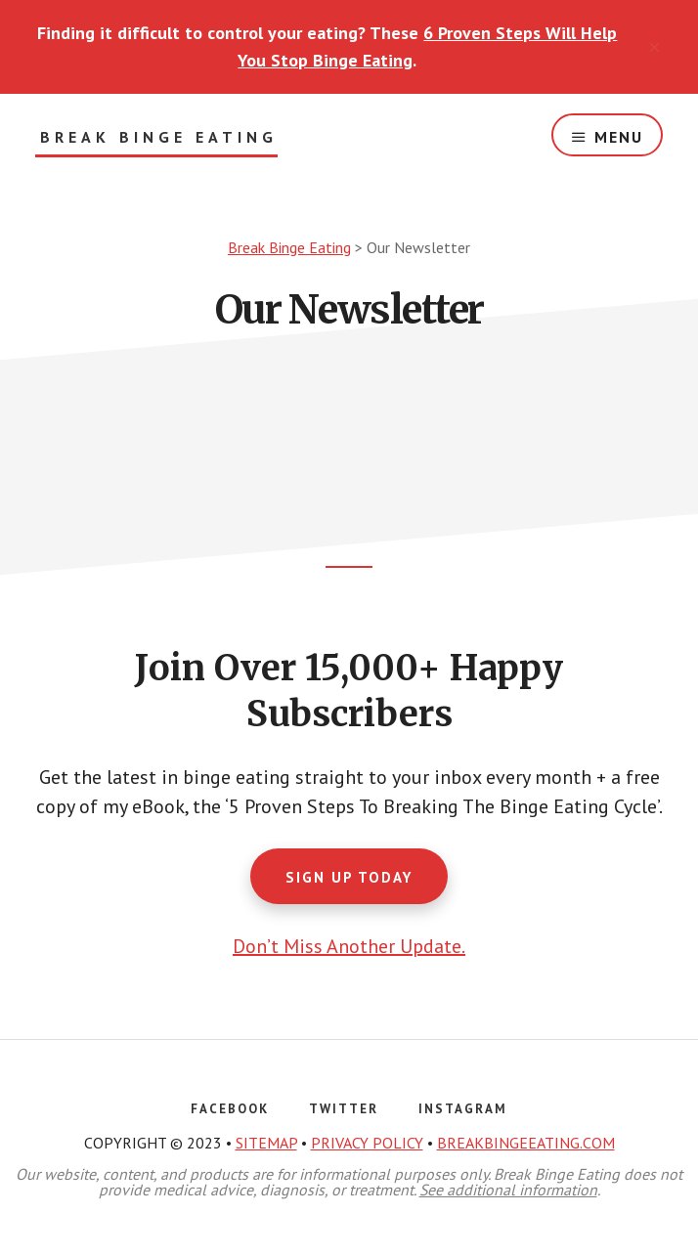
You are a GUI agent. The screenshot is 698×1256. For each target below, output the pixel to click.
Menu (618, 137)
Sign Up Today (349, 877)
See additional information (508, 1189)
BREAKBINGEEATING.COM (526, 1142)
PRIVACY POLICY (367, 1142)
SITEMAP (266, 1142)
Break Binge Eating (159, 137)
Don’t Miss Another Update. (349, 946)
